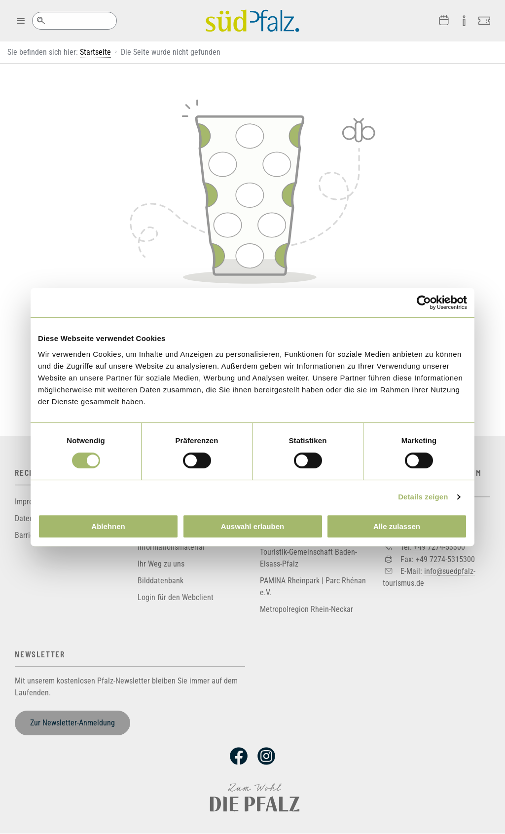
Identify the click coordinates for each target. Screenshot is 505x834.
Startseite (95, 52)
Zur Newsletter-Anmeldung (72, 722)
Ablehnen (108, 526)
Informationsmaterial (171, 547)
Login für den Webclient (176, 597)
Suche (40, 20)
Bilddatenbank (160, 580)
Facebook (239, 756)
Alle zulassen (396, 526)
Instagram (266, 756)
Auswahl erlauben (252, 526)
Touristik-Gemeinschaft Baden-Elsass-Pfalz (308, 558)
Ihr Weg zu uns (161, 564)
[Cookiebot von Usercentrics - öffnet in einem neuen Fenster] (424, 302)
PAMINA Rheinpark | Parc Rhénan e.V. (313, 586)
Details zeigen (423, 497)
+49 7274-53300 (439, 547)
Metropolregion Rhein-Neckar (306, 609)
